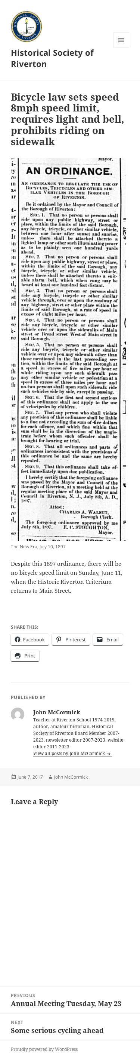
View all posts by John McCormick (69, 753)
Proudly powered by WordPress (44, 1049)
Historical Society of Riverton (52, 58)
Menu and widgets (121, 47)
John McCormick (71, 777)
